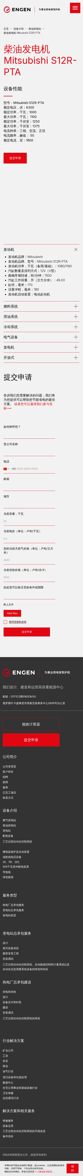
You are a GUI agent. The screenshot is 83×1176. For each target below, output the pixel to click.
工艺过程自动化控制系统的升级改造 (24, 1131)
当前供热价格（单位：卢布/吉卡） (25, 570)
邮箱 (6, 479)
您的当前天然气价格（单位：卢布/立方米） (28, 550)
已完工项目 (9, 792)
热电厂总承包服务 (13, 905)
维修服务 (8, 1120)
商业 (5, 1066)
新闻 (5, 782)
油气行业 (8, 1071)
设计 (5, 997)
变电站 (7, 830)
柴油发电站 (35, 28)
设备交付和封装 (12, 1002)
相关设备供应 (11, 948)
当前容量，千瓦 (14, 513)
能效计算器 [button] (31, 724)
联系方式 (8, 797)
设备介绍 (19, 28)
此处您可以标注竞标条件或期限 (24, 587)
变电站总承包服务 (13, 910)
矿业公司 (8, 1050)
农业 (5, 1061)
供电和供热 (9, 991)
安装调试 (8, 1012)
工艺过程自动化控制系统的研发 (21, 1018)
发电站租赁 (9, 915)
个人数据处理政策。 (44, 1171)
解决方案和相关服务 (19, 1111)
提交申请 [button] (31, 740)
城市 (6, 496)
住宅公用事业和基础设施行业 (20, 1087)
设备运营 (8, 1126)
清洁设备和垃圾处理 (15, 1077)
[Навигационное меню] (75, 8)
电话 (6, 461)
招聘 (5, 777)
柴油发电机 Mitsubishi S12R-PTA (22, 32)
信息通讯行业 (11, 1098)
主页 (6, 28)
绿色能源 (8, 877)
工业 (5, 1055)
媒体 (5, 787)
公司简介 (10, 756)
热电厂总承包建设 (17, 982)
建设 (5, 1007)
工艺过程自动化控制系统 (17, 841)
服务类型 (10, 895)
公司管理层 (9, 766)
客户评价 (8, 771)
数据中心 (8, 1082)
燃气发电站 (9, 820)
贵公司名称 (11, 444)
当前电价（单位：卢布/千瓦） (23, 531)
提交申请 (27, 631)
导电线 (7, 872)
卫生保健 (8, 1093)
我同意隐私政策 (17, 621)
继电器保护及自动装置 (16, 851)
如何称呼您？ (12, 426)
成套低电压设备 (12, 857)
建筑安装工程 (11, 953)
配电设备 (8, 835)
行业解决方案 (13, 1040)
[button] (15, 158)
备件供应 (8, 1136)
